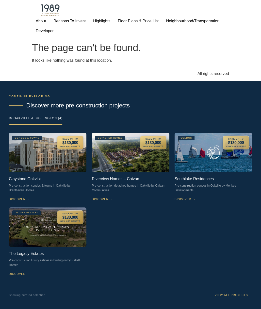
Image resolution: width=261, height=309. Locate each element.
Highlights (101, 21)
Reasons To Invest (69, 21)
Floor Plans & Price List (138, 21)
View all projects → (233, 295)
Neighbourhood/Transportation (192, 21)
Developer (45, 31)
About (41, 21)
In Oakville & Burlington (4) (36, 118)
